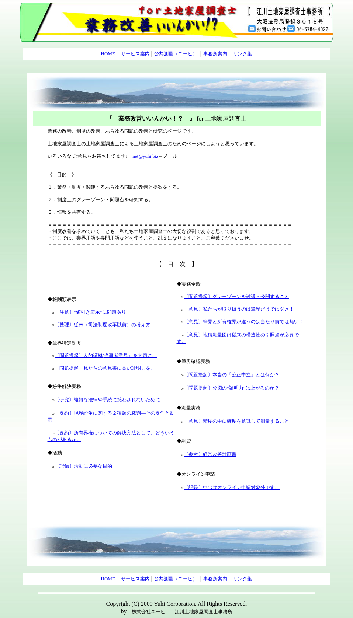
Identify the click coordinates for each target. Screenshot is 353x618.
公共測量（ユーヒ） (175, 53)
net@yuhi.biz (145, 156)
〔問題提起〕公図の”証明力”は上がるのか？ (231, 388)
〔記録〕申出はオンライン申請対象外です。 (232, 487)
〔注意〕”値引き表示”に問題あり (90, 312)
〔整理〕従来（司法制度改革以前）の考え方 (102, 324)
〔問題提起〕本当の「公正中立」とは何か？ (232, 374)
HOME (108, 53)
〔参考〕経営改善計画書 (210, 454)
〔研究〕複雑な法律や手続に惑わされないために (107, 399)
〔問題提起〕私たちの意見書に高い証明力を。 (105, 368)
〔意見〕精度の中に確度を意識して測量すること (236, 421)
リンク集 (242, 53)
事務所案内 (215, 53)
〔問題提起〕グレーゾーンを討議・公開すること (236, 296)
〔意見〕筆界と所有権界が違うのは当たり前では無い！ (244, 321)
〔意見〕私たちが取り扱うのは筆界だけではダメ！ (239, 309)
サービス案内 (135, 53)
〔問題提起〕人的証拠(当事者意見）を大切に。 (106, 355)
